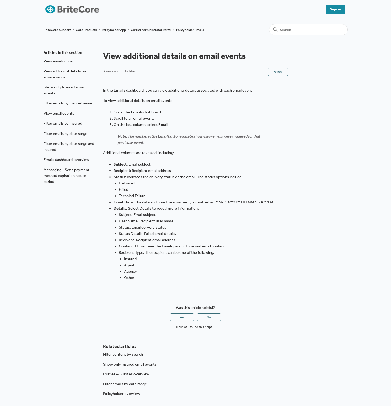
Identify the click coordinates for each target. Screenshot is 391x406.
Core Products (86, 30)
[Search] (308, 29)
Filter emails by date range (65, 133)
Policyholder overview (121, 393)
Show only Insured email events (64, 90)
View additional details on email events (65, 74)
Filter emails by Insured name (68, 103)
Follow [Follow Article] (278, 71)
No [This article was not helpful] (209, 317)
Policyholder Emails (190, 30)
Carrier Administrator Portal (151, 30)
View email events (59, 113)
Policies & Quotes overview (126, 374)
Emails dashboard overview (66, 159)
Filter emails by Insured (63, 123)
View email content (60, 61)
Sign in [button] (335, 9)
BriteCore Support (57, 30)
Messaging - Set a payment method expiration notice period (66, 175)
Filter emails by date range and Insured (69, 146)
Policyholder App (114, 30)
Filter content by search (123, 354)
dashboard (146, 112)
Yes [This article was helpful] (182, 317)
